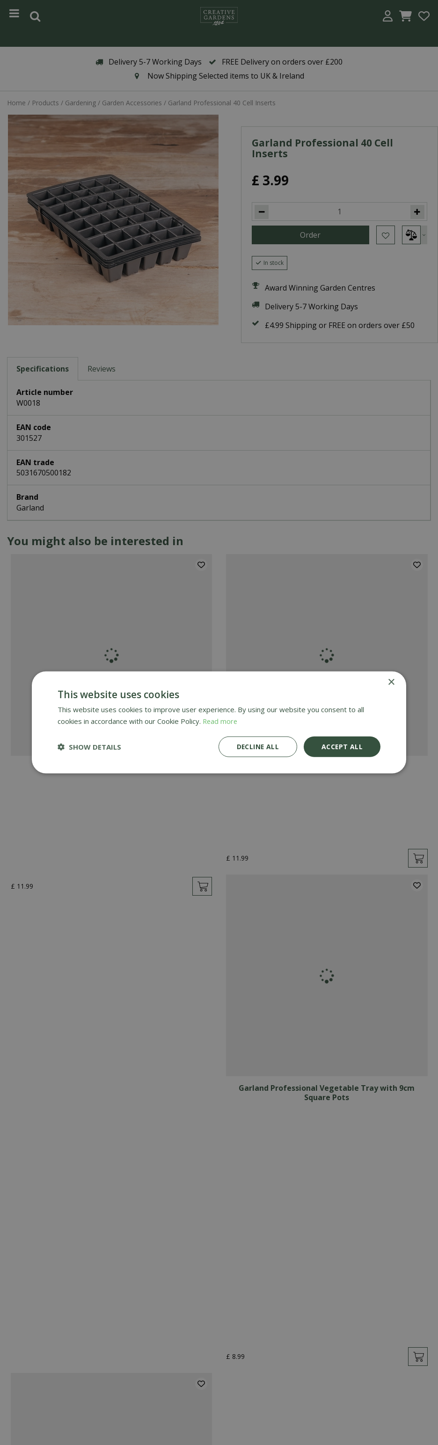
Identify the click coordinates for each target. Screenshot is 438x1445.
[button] (89, 747)
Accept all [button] (342, 746)
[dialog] (219, 722)
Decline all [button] (256, 746)
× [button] (390, 682)
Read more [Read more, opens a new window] (221, 721)
